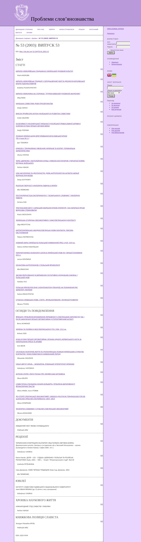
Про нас (40, 29)
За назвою (115, 107)
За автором (115, 105)
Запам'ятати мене (116, 50)
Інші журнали (116, 109)
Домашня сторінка (24, 29)
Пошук (82, 29)
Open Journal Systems (115, 29)
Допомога (110, 33)
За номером (115, 103)
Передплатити (116, 64)
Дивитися (114, 62)
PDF (101, 69)
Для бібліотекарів (117, 132)
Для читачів (115, 128)
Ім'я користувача (111, 43)
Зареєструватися (66, 29)
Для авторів (115, 130)
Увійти (52, 29)
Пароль (110, 47)
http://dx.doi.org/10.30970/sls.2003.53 (34, 51)
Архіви (29, 33)
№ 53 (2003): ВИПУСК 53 (48, 38)
